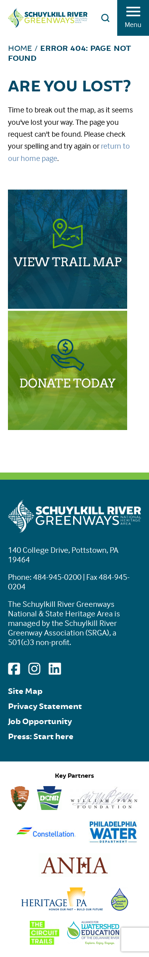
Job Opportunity (40, 721)
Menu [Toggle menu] (133, 20)
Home (20, 48)
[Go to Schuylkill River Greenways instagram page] (34, 669)
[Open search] (105, 18)
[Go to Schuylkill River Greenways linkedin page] (54, 669)
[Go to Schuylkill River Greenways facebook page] (14, 669)
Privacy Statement (45, 706)
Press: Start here (41, 736)
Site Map (25, 691)
